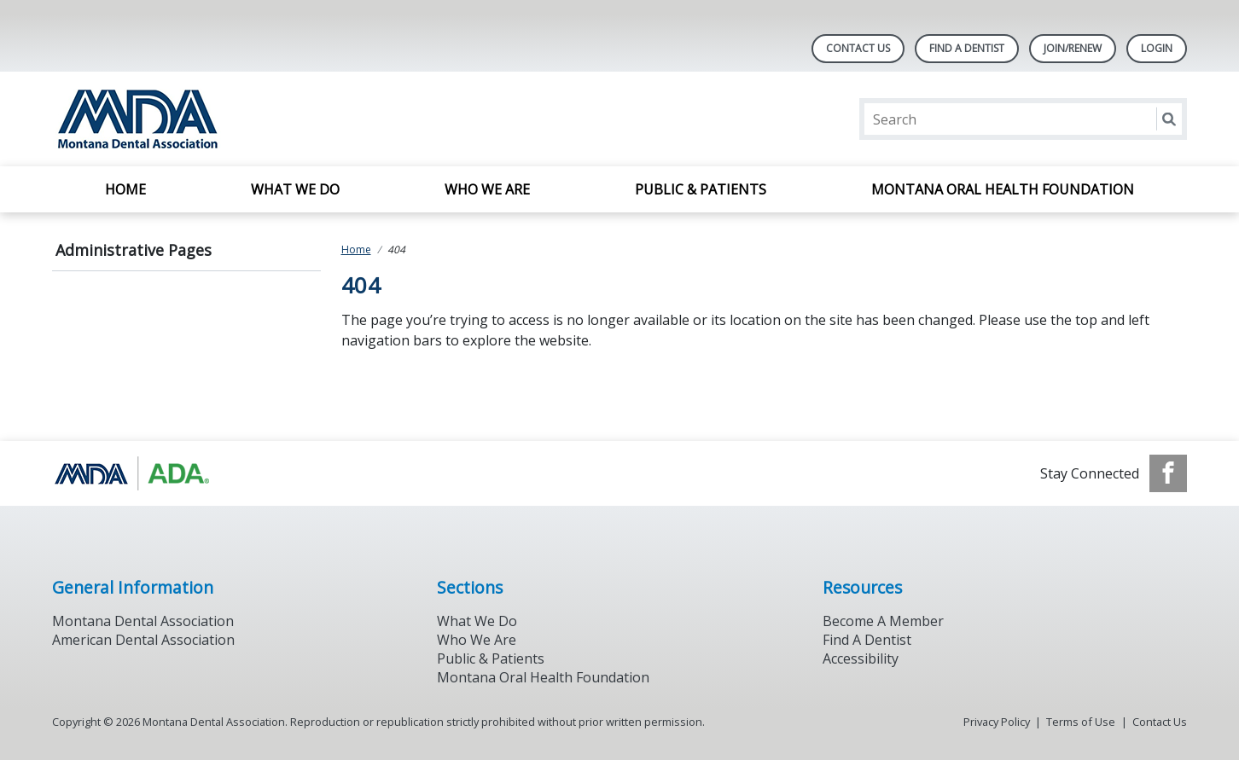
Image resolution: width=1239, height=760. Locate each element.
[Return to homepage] (272, 119)
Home (125, 189)
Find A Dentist (966, 48)
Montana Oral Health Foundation (1002, 189)
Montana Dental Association (143, 621)
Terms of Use (1080, 721)
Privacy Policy (996, 721)
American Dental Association (143, 639)
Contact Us (858, 48)
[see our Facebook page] (1168, 473)
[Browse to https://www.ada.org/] (138, 473)
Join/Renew (1073, 48)
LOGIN (1156, 48)
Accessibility (861, 658)
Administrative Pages (133, 250)
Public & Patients (700, 189)
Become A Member (883, 621)
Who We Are (487, 189)
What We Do (295, 189)
